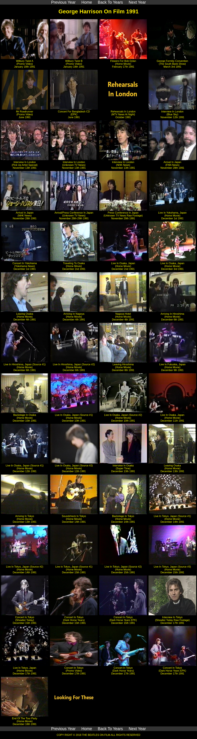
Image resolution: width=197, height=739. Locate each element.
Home (86, 728)
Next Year (137, 728)
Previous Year (63, 728)
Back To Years (110, 728)
